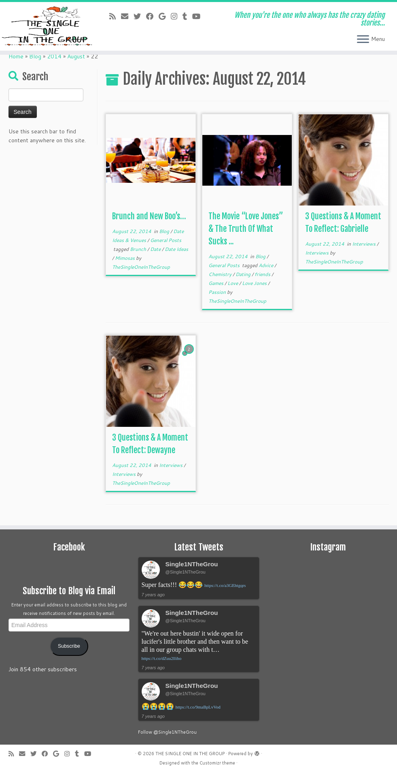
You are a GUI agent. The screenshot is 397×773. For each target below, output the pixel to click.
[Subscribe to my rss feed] (115, 16)
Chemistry (220, 274)
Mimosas (125, 258)
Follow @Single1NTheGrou (167, 732)
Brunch (138, 249)
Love (233, 283)
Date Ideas (176, 249)
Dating (244, 274)
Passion (217, 292)
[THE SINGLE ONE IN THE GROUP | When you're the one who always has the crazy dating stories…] (46, 26)
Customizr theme (217, 763)
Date (156, 249)
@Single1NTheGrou (186, 572)
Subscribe (69, 646)
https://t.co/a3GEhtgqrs (225, 585)
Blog (35, 56)
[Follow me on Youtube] (199, 16)
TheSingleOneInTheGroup (141, 266)
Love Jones (255, 283)
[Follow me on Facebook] (152, 16)
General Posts (165, 240)
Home (15, 56)
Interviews (364, 243)
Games (216, 283)
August (76, 56)
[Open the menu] (363, 40)
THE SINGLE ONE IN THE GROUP (190, 753)
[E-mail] (127, 16)
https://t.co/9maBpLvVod (198, 706)
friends (263, 274)
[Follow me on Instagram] (177, 16)
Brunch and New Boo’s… (149, 216)
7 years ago (153, 594)
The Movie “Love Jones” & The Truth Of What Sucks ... (245, 228)
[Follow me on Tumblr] (187, 16)
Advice (266, 265)
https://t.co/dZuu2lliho (162, 658)
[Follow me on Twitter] (140, 16)
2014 (54, 56)
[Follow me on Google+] (165, 16)
